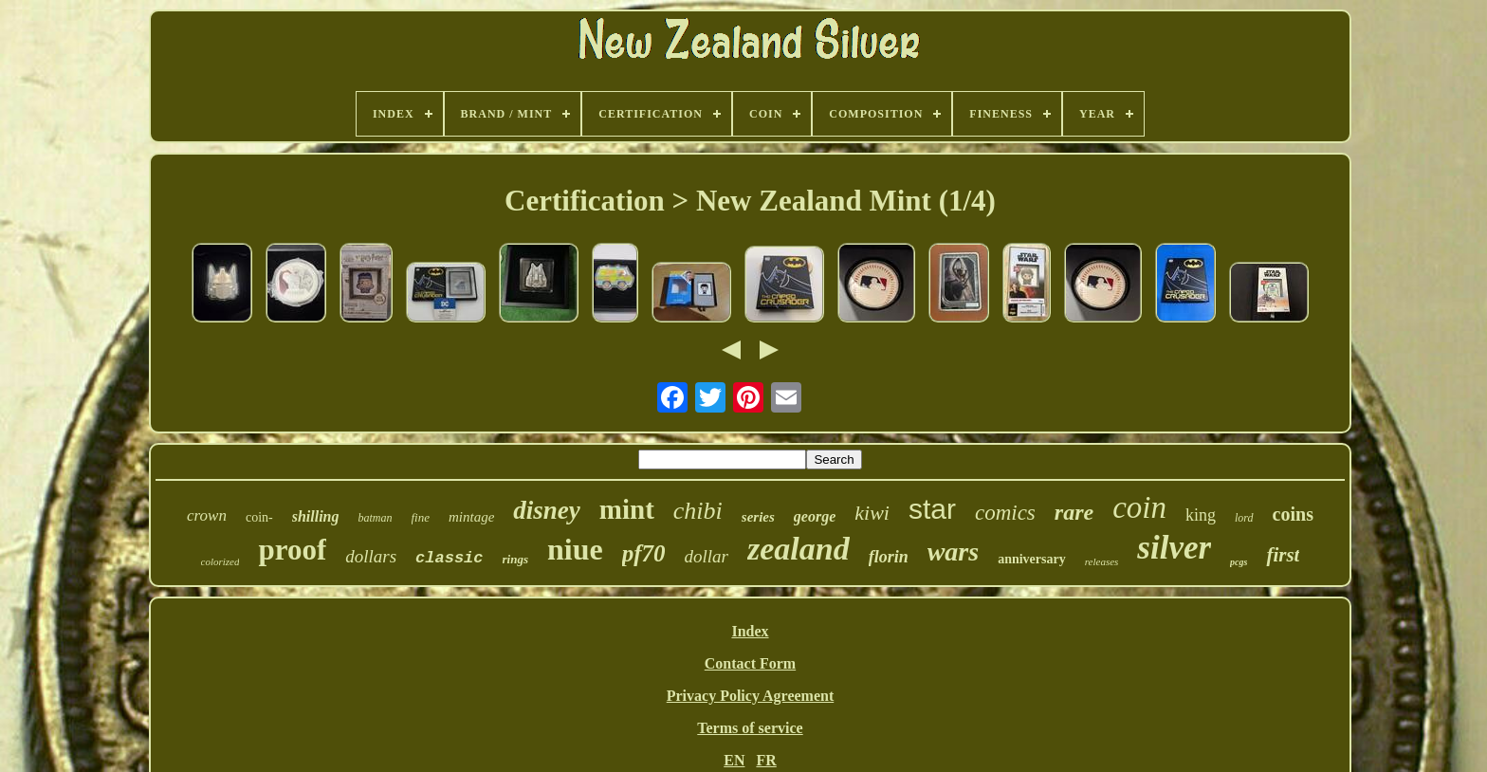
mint (626, 509)
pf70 (644, 553)
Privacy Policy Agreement (751, 696)
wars (953, 551)
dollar (706, 556)
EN (734, 760)
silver (1174, 547)
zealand (798, 548)
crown (207, 515)
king (1200, 514)
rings (515, 559)
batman (375, 517)
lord (1244, 517)
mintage (471, 516)
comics (1005, 512)
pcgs (1238, 562)
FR (766, 760)
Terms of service (749, 728)
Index (749, 631)
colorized (220, 561)
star (932, 508)
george (814, 516)
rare (1074, 512)
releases (1102, 561)
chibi (698, 510)
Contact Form (750, 663)
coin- (259, 517)
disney (546, 510)
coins (1293, 514)
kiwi (872, 512)
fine (421, 517)
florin (889, 556)
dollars (370, 556)
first (1282, 554)
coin (1139, 507)
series (758, 516)
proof (292, 549)
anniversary (1032, 559)
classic (449, 558)
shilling (316, 516)
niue (575, 549)
